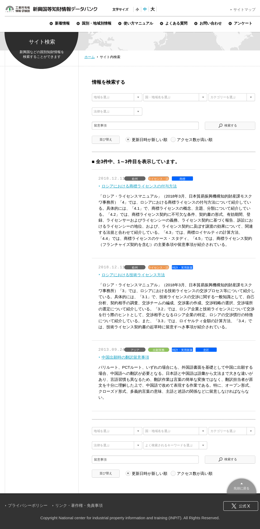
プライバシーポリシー (28, 505)
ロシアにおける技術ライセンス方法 (133, 275)
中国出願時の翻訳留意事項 (125, 357)
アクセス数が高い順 (194, 139)
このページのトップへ (241, 485)
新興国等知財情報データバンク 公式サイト (51, 9)
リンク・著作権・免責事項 (79, 505)
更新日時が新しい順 (149, 139)
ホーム (89, 57)
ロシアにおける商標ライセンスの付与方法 (139, 186)
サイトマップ (244, 9)
